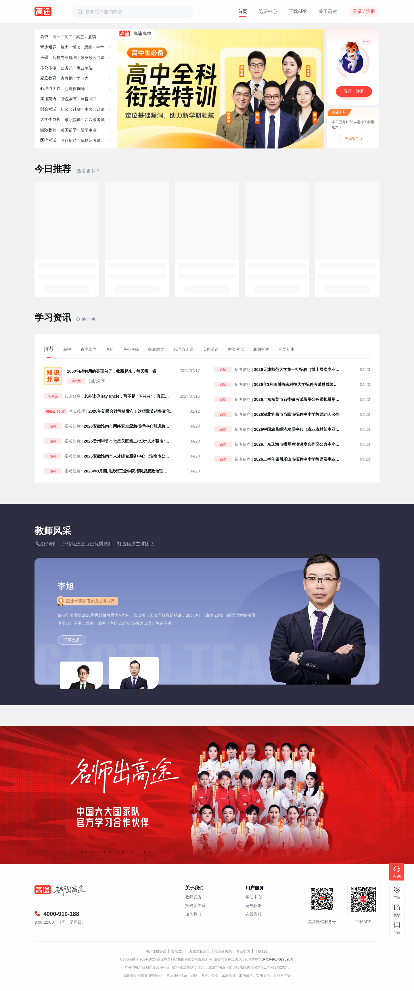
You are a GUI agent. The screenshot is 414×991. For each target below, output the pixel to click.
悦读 (76, 47)
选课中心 (268, 11)
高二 (68, 37)
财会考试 (48, 109)
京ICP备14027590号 (278, 959)
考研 (44, 57)
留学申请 (88, 130)
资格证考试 (90, 140)
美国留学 (69, 130)
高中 (44, 37)
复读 (92, 37)
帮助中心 (254, 897)
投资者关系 (195, 905)
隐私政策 (178, 951)
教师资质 (193, 897)
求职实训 (73, 119)
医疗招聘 (69, 140)
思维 (88, 47)
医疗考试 (48, 140)
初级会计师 (71, 109)
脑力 (65, 47)
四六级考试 (95, 119)
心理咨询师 (50, 88)
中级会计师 (95, 109)
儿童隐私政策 (199, 951)
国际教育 (48, 130)
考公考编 (48, 68)
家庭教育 (48, 78)
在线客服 (254, 914)
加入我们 (193, 914)
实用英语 (48, 99)
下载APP (298, 11)
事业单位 (84, 68)
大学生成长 (50, 119)
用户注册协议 (155, 951)
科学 (100, 47)
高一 (57, 37)
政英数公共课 (92, 57)
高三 (80, 37)
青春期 (67, 78)
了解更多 (72, 639)
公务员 (67, 68)
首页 (242, 11)
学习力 (82, 78)
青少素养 (48, 47)
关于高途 (328, 11)
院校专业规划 (65, 57)
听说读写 (69, 99)
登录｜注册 (354, 91)
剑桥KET (88, 99)
